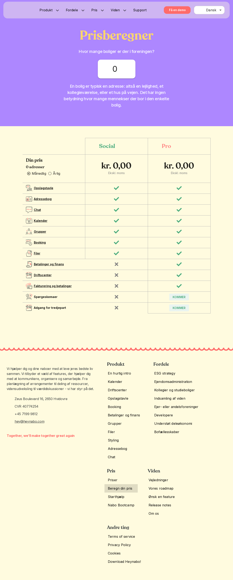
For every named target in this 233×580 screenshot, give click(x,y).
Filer (37, 256)
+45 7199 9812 (26, 427)
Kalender (40, 224)
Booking (40, 246)
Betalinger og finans (49, 267)
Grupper (40, 235)
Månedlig (39, 177)
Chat (37, 213)
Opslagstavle (43, 191)
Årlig (56, 177)
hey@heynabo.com (29, 436)
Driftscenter (43, 278)
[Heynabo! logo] (13, 9)
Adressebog (43, 202)
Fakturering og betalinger (53, 289)
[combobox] (209, 10)
